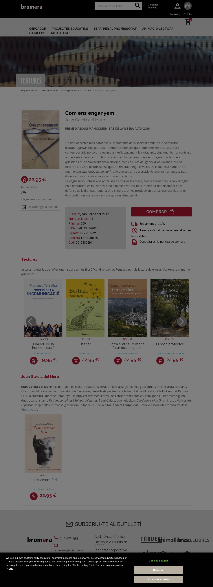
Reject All (158, 570)
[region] (106, 570)
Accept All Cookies (159, 579)
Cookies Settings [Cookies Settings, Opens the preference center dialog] (159, 560)
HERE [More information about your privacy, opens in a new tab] (10, 568)
